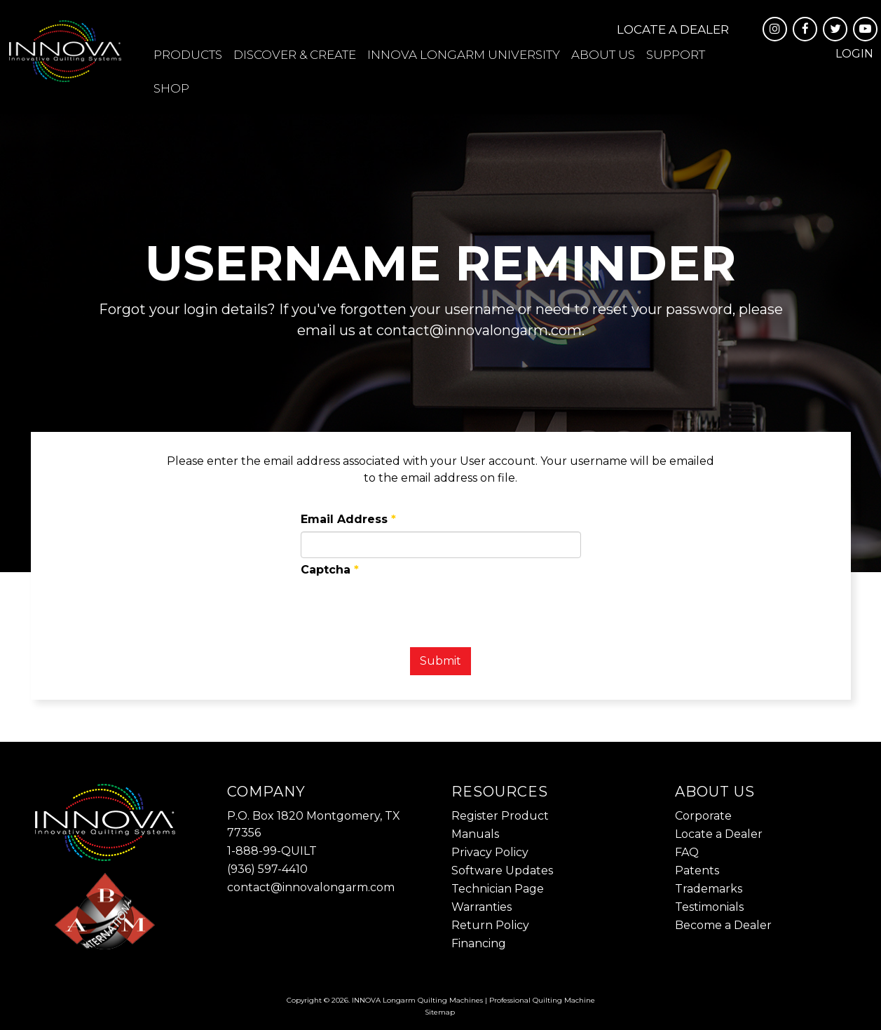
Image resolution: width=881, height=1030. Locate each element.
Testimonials (709, 907)
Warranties (481, 907)
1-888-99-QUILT (272, 851)
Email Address (348, 519)
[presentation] (407, 609)
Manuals (475, 834)
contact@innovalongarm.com (311, 887)
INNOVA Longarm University (463, 55)
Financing (478, 943)
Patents (697, 870)
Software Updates (502, 870)
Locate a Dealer (673, 29)
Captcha (330, 569)
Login (854, 53)
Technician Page (497, 888)
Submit (440, 661)
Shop (171, 88)
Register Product (500, 815)
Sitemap (440, 1012)
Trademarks (708, 888)
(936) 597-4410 (267, 869)
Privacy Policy (489, 852)
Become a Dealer (723, 925)
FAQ (687, 852)
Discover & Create (294, 55)
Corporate (703, 815)
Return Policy (490, 925)
